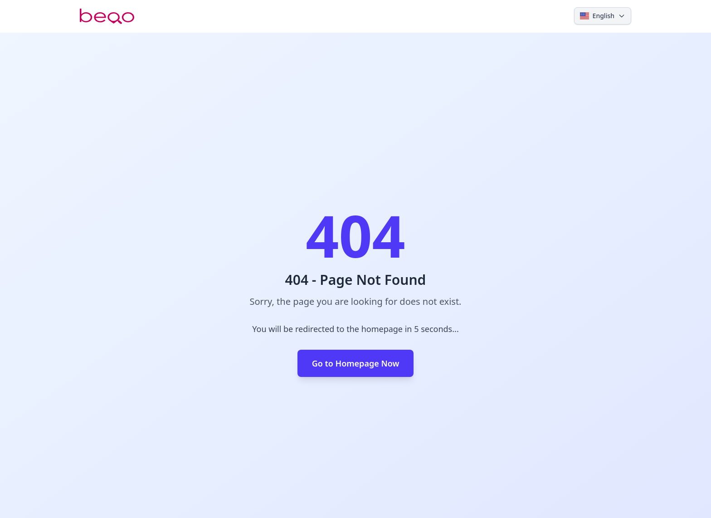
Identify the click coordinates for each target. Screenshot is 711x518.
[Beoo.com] (107, 16)
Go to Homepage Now (355, 363)
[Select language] (602, 15)
